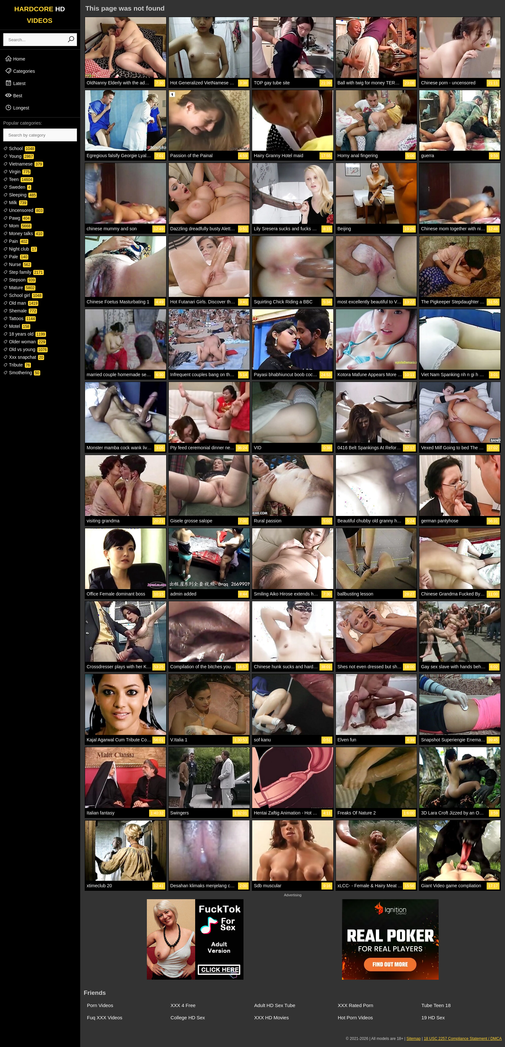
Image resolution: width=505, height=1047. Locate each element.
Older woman (24, 341)
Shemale (20, 310)
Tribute (17, 364)
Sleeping (20, 194)
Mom (17, 225)
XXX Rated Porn (355, 1005)
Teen (18, 179)
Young (18, 156)
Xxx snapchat (23, 357)
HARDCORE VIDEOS (39, 14)
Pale (15, 256)
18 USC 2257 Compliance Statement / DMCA (463, 1038)
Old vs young (25, 349)
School (19, 148)
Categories (20, 70)
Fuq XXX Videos (104, 1017)
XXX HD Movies (271, 1017)
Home (15, 58)
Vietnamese (23, 164)
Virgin (17, 171)
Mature (19, 287)
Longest (17, 107)
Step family (23, 272)
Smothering (21, 372)
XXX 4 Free (183, 1005)
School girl (23, 295)
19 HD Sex (433, 1017)
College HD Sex (188, 1017)
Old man (20, 303)
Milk (15, 202)
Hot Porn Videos (355, 1017)
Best (13, 95)
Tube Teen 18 (436, 1005)
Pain (15, 241)
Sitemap (413, 1038)
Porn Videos (100, 1005)
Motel (16, 326)
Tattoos (19, 318)
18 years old (24, 334)
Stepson (19, 279)
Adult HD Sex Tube (274, 1005)
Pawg (17, 218)
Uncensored (23, 210)
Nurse (17, 264)
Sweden (17, 187)
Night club (20, 249)
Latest (15, 83)
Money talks (23, 233)
